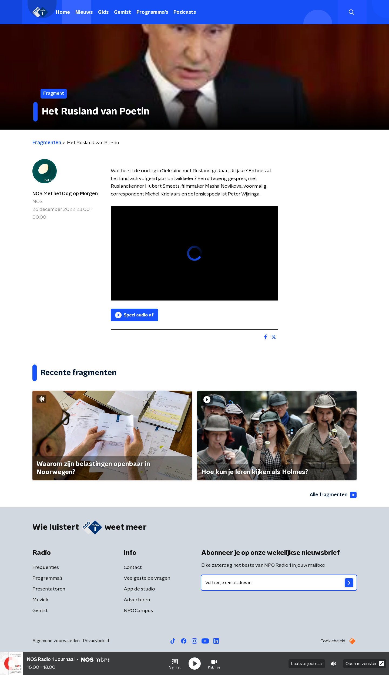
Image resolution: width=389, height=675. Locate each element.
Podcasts (184, 12)
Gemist (122, 12)
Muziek (40, 600)
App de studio (139, 589)
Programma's (152, 12)
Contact (133, 567)
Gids (103, 12)
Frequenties (45, 567)
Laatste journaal (307, 664)
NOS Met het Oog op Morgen (65, 193)
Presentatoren (48, 589)
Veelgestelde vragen (147, 578)
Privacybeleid (96, 641)
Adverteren (137, 600)
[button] (174, 663)
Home (63, 12)
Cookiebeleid (332, 641)
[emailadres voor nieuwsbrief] (279, 582)
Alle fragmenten (333, 495)
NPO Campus (138, 610)
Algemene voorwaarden (56, 641)
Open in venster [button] (365, 663)
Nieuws (84, 12)
